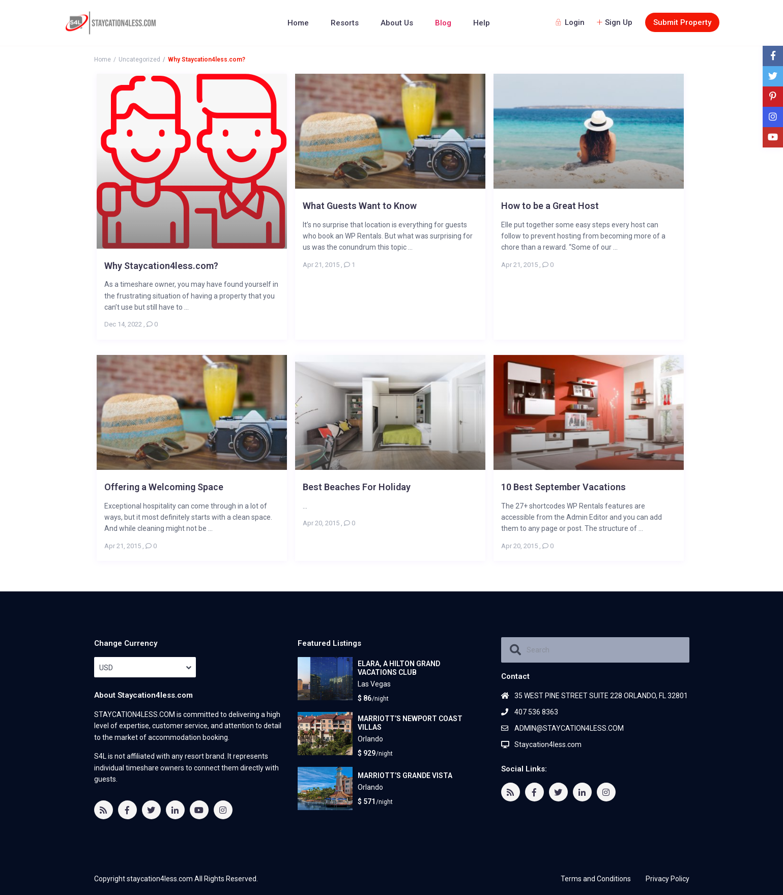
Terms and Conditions (596, 879)
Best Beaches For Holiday (357, 487)
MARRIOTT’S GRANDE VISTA (405, 775)
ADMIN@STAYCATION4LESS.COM (569, 728)
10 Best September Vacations (563, 487)
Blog (443, 22)
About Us (397, 22)
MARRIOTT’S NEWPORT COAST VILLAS (410, 722)
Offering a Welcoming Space (163, 487)
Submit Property (682, 22)
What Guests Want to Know (360, 205)
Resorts (345, 22)
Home (298, 22)
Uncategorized (139, 59)
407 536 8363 (536, 712)
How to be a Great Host (550, 205)
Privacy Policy (667, 879)
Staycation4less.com (548, 744)
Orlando (370, 739)
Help (481, 22)
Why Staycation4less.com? (161, 265)
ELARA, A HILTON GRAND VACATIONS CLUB (399, 668)
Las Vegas (374, 684)
